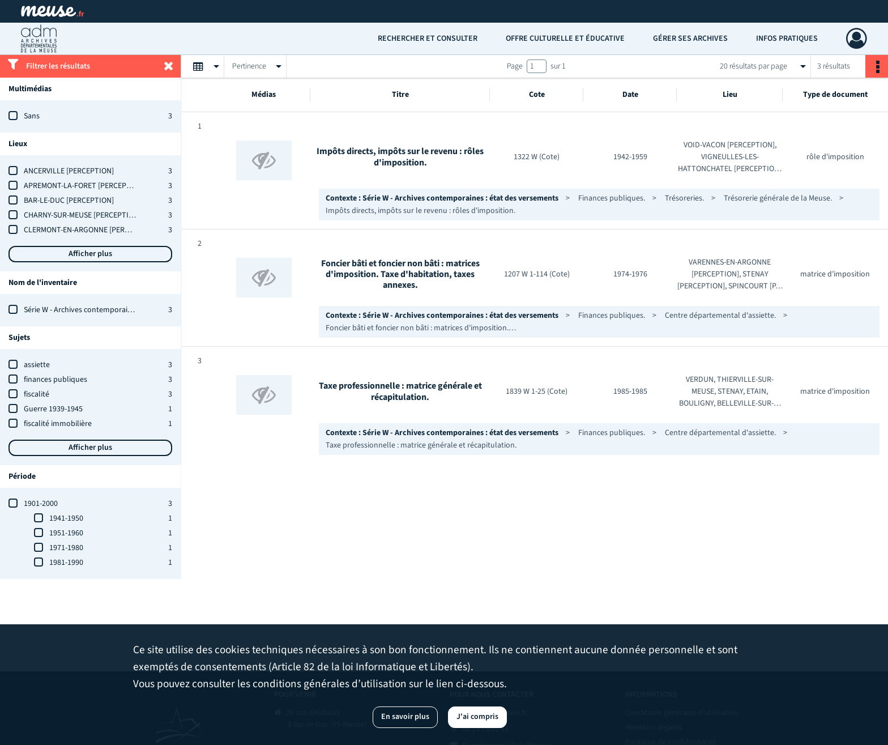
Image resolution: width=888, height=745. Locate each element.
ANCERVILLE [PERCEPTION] (69, 171)
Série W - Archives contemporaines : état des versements (118, 310)
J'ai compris (477, 716)
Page (515, 66)
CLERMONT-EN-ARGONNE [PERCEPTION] (90, 230)
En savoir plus (405, 716)
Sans (32, 116)
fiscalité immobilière (58, 423)
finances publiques (55, 379)
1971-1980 (66, 548)
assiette (37, 365)
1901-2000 (41, 503)
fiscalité (36, 394)
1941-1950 (66, 518)
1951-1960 (66, 533)
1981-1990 (66, 562)
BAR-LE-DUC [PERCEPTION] (69, 200)
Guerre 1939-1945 (53, 409)
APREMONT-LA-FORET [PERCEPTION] (85, 185)
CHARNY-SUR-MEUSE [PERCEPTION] (82, 215)
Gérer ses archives (690, 38)
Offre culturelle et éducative (565, 38)
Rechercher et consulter (427, 38)
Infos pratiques (787, 38)
